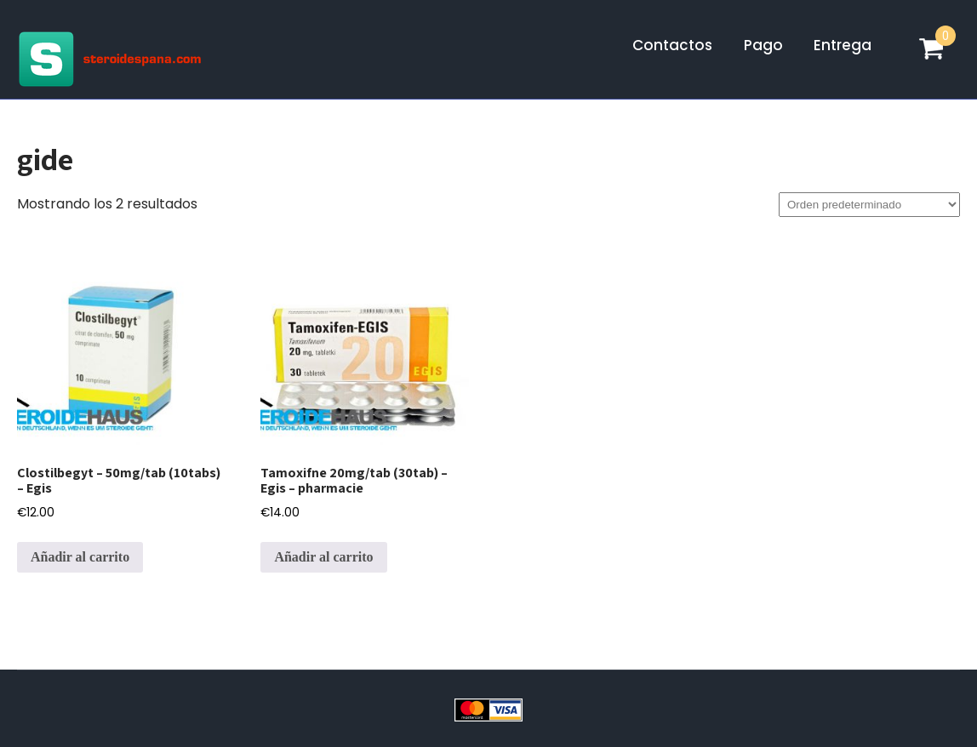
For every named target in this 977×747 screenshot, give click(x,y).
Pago (763, 45)
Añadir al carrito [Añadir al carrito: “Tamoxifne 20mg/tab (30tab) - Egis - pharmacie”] (323, 557)
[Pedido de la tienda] (869, 204)
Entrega (842, 45)
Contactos (672, 45)
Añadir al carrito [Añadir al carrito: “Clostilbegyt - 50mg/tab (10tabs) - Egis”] (80, 557)
